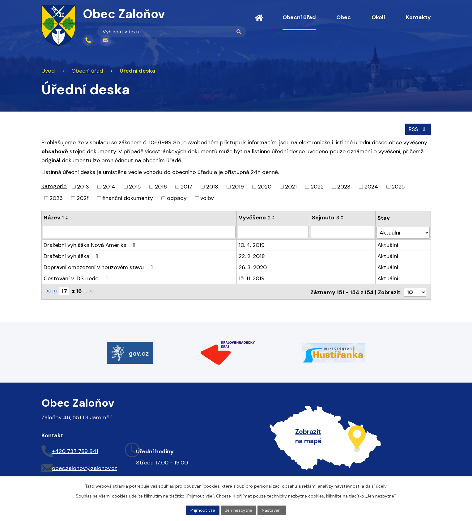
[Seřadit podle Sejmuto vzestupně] (342, 216)
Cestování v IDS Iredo (77, 277)
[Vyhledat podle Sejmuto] (343, 232)
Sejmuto (325, 217)
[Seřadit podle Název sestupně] (67, 218)
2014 (109, 186)
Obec (343, 17)
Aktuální (388, 244)
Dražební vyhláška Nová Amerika (91, 244)
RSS (417, 129)
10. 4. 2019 (252, 244)
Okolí (378, 17)
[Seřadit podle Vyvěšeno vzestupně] (274, 216)
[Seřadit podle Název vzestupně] (67, 216)
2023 (344, 186)
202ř (83, 197)
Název (54, 217)
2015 (135, 186)
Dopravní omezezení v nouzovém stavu (99, 266)
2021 (291, 186)
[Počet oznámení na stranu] (415, 290)
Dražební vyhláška (72, 255)
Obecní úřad (299, 17)
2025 (398, 186)
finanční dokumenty (127, 197)
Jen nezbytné (238, 510)
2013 (83, 186)
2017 (186, 186)
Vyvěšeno (255, 217)
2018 (212, 186)
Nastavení (272, 510)
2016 (161, 186)
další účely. (376, 486)
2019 (238, 186)
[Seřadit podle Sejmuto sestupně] (342, 218)
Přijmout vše (202, 510)
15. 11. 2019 (252, 277)
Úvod (259, 21)
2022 (317, 186)
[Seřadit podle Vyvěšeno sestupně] (274, 218)
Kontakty (418, 17)
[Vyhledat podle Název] (139, 232)
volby (207, 197)
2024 (371, 186)
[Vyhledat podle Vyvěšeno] (273, 232)
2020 (264, 186)
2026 (56, 197)
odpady (177, 197)
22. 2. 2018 (252, 255)
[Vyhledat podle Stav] (403, 231)
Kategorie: (54, 186)
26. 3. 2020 (253, 266)
